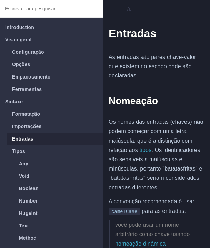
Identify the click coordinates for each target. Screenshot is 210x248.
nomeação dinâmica (140, 244)
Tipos (18, 151)
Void (24, 176)
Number (28, 201)
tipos (146, 150)
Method (28, 238)
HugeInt (28, 213)
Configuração (28, 52)
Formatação (26, 114)
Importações (26, 126)
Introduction (19, 27)
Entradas (22, 139)
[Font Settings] (128, 8)
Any (23, 163)
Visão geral (18, 39)
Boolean (29, 188)
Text (24, 225)
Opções (21, 64)
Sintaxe (14, 101)
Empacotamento (31, 77)
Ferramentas (27, 89)
